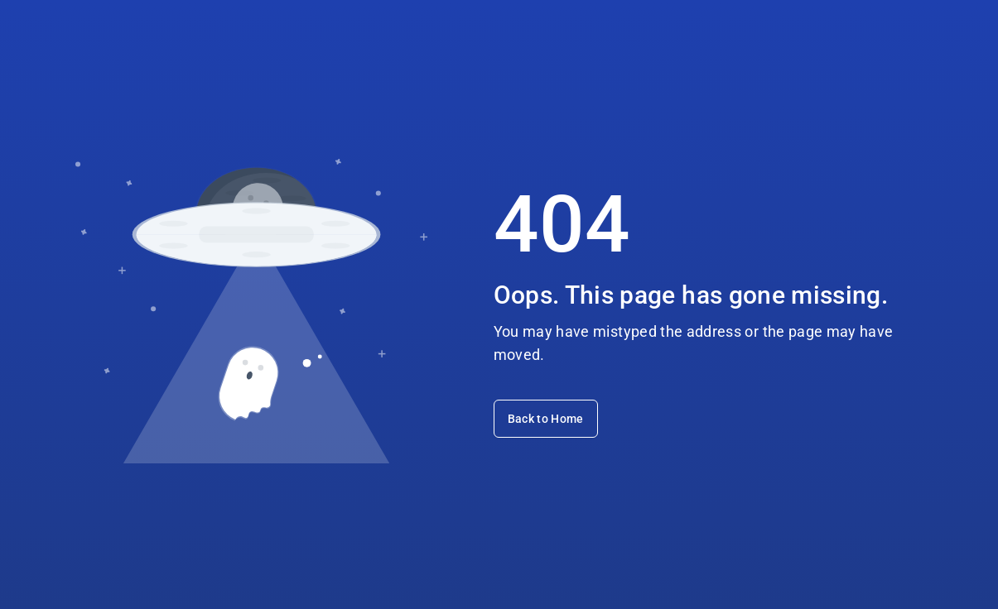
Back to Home (546, 418)
